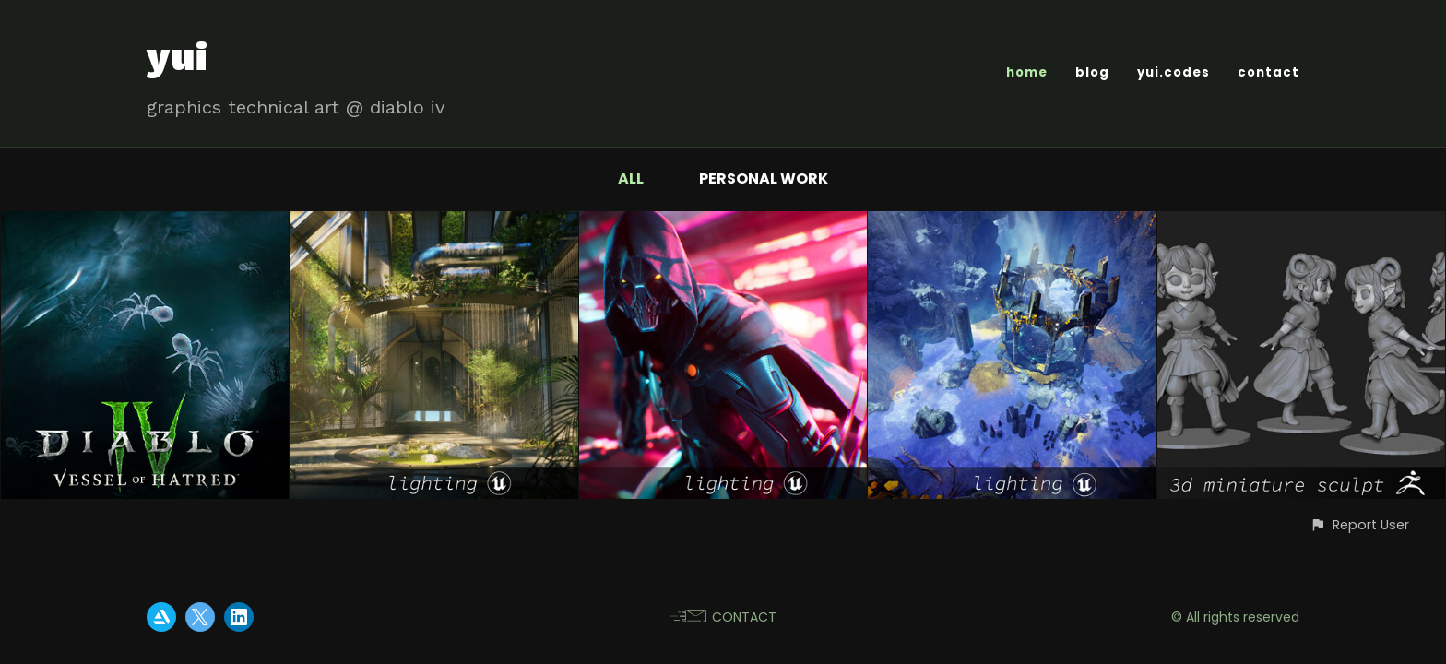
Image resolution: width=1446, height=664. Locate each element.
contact (1268, 72)
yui (177, 56)
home (1027, 72)
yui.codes (1173, 72)
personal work (763, 178)
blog (1092, 72)
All (631, 178)
